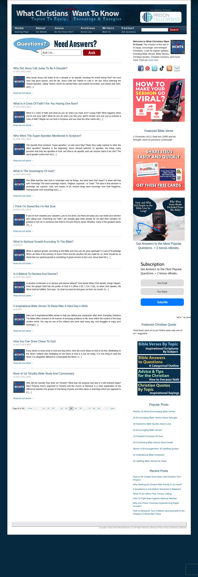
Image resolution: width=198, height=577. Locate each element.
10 (44, 408)
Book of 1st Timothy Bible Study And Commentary (43, 373)
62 (66, 408)
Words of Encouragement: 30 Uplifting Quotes (156, 448)
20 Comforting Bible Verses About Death (153, 442)
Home (19, 28)
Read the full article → (23, 93)
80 (94, 408)
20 (48, 408)
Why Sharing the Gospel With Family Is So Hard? (157, 484)
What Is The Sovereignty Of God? (34, 171)
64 (76, 408)
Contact (128, 28)
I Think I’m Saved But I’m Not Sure (34, 206)
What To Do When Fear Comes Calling (152, 493)
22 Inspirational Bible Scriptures (149, 455)
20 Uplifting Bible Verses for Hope (149, 461)
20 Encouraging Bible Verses (147, 430)
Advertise (183, 528)
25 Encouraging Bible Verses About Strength (155, 417)
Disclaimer (174, 528)
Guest (19, 245)
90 (99, 408)
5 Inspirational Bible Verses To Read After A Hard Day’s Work (50, 306)
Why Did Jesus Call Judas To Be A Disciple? (40, 68)
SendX (189, 317)
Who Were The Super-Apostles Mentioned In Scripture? (47, 135)
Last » (112, 408)
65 (80, 408)
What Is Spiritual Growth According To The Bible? (43, 241)
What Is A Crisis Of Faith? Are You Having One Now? (45, 103)
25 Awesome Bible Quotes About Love (152, 424)
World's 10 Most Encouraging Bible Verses (154, 411)
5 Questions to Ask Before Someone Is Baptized (157, 489)
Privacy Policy (163, 528)
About (40, 28)
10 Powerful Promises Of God (148, 436)
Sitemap (153, 528)
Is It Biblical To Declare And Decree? (35, 273)
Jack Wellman (23, 71)
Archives (88, 28)
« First (29, 408)
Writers (108, 28)
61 (62, 408)
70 (89, 408)
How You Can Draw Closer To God (34, 341)
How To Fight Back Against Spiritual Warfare (155, 498)
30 (53, 408)
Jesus (59, 28)
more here (153, 60)
